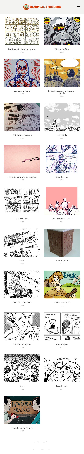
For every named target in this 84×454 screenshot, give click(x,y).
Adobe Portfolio (46, 450)
